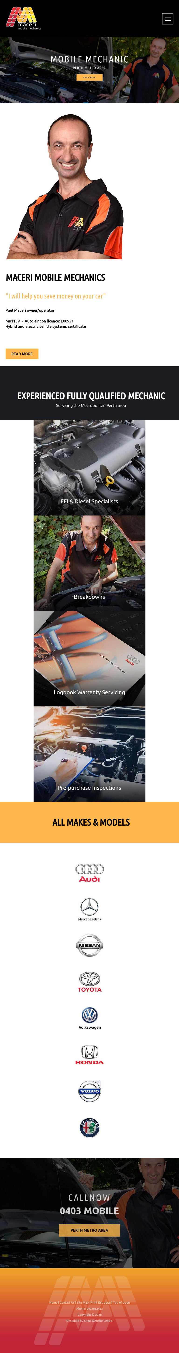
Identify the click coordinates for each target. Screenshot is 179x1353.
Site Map (83, 1305)
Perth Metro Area (89, 1233)
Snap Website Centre (98, 1323)
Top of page (121, 1305)
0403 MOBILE (89, 1213)
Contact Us (67, 1305)
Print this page (101, 1305)
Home (53, 1305)
